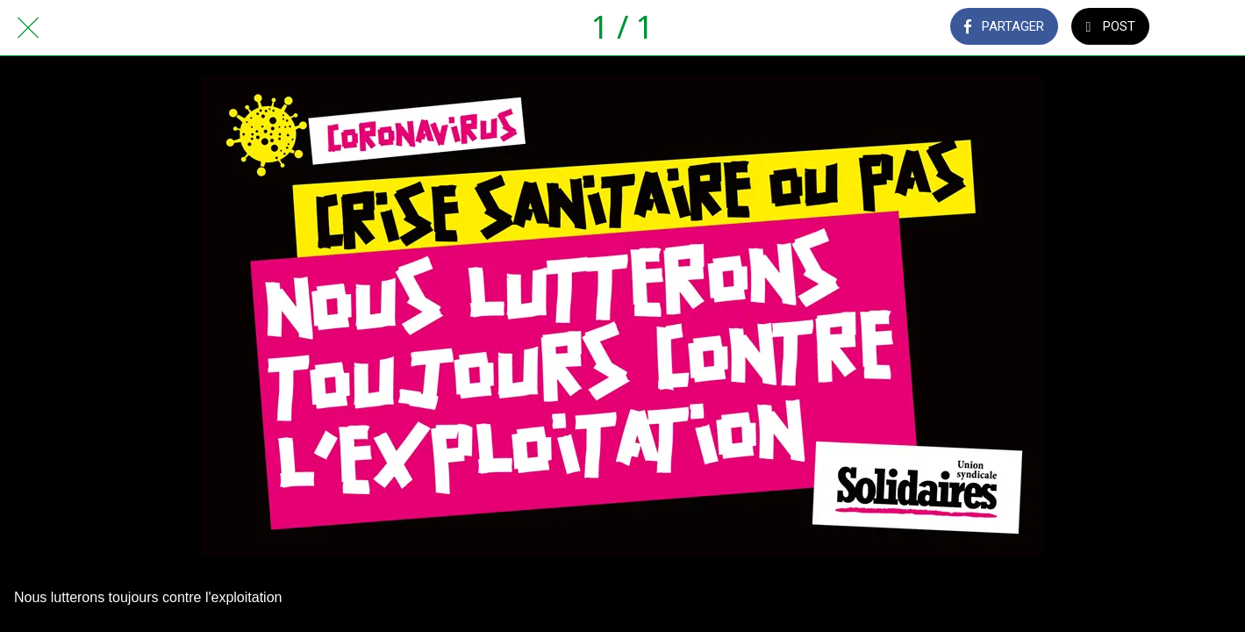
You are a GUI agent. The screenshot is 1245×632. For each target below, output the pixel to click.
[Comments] (1199, 28)
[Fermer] (28, 28)
